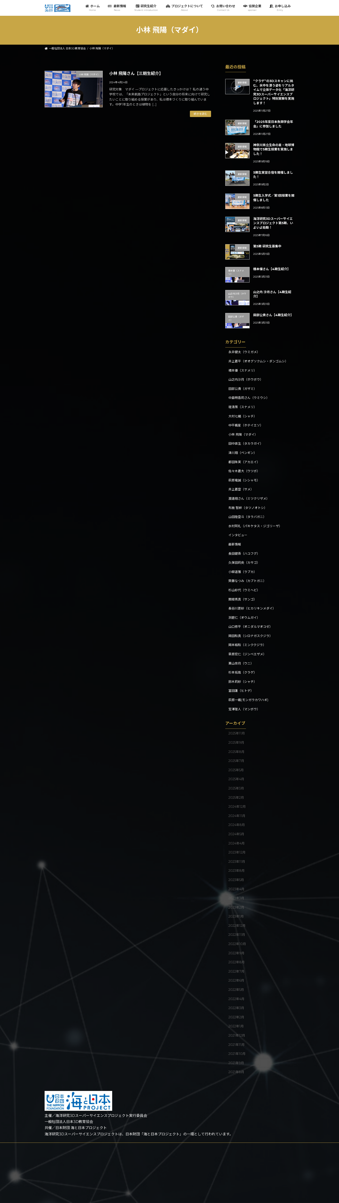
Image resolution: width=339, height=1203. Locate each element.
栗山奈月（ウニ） (241, 663)
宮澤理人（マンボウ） (244, 709)
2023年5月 (236, 880)
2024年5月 (236, 834)
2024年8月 (236, 825)
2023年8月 (236, 871)
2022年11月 (236, 935)
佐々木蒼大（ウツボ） (244, 471)
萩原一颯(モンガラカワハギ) (248, 700)
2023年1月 (236, 916)
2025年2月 (236, 797)
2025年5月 (236, 770)
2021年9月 (236, 1063)
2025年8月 (236, 752)
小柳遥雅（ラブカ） (242, 572)
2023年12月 (237, 852)
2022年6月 (236, 980)
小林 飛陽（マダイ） (243, 434)
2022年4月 (236, 999)
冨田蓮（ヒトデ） (241, 691)
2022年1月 (236, 1026)
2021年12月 (236, 1035)
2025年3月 (236, 788)
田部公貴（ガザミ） (242, 389)
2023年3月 (236, 898)
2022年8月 (236, 962)
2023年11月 (236, 861)
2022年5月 (236, 990)
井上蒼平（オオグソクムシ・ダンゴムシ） (258, 361)
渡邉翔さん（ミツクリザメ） (248, 499)
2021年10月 (237, 1054)
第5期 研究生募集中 (267, 246)
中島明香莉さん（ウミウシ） (248, 398)
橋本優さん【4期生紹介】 (271, 269)
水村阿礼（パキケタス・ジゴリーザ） (255, 526)
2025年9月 (236, 743)
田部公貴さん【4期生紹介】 (273, 315)
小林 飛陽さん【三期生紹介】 (136, 73)
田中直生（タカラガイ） (245, 444)
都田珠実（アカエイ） (244, 462)
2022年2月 (236, 1017)
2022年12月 (237, 926)
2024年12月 (237, 807)
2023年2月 (236, 907)
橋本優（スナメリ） (242, 370)
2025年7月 (236, 761)
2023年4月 (236, 889)
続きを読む (200, 113)
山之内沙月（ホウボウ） (245, 379)
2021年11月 (236, 1044)
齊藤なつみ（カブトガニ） (247, 581)
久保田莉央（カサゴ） (244, 563)
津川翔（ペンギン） (242, 453)
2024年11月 (236, 816)
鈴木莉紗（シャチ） (242, 682)
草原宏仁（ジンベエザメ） (247, 654)
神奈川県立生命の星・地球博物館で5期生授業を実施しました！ (273, 149)
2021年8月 (236, 1072)
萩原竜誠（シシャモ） (244, 480)
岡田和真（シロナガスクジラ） (250, 636)
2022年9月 (236, 953)
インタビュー (237, 535)
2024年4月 (236, 843)
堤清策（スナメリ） (242, 407)
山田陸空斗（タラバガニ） (247, 517)
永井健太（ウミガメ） (244, 352)
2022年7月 (236, 971)
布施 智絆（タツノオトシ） (247, 508)
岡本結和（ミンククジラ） (247, 645)
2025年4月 (236, 779)
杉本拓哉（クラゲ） (242, 672)
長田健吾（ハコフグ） (244, 553)
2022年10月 (237, 944)
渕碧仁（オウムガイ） (244, 617)
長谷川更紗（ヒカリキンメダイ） (252, 608)
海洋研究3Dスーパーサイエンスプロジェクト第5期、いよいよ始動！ (273, 223)
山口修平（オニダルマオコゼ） (250, 627)
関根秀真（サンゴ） (242, 599)
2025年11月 (236, 733)
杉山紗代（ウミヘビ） (244, 590)
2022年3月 (236, 1008)
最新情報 (234, 544)
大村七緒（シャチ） (242, 416)
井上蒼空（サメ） (241, 489)
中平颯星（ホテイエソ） (245, 425)
